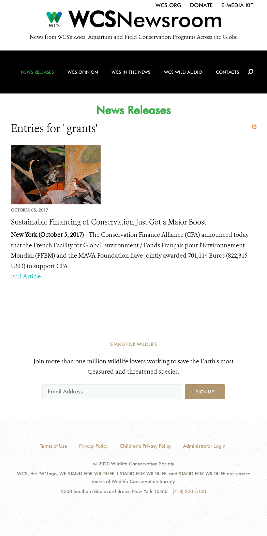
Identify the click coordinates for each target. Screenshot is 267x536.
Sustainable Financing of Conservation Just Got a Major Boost (108, 222)
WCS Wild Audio (183, 72)
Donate (201, 5)
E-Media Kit (237, 5)
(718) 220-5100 (189, 491)
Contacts (227, 72)
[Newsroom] (133, 21)
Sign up (205, 391)
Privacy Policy (93, 446)
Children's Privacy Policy (145, 446)
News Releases (37, 72)
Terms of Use (53, 446)
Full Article (26, 276)
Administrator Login (204, 446)
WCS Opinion (83, 72)
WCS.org (168, 5)
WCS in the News (131, 72)
